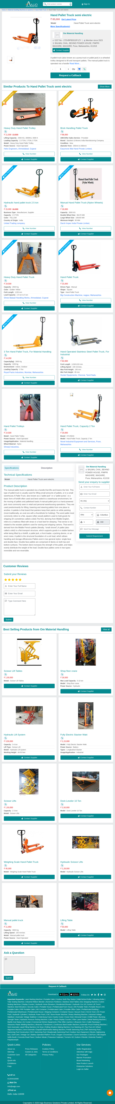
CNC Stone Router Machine (56, 1013)
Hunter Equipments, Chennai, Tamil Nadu (78, 374)
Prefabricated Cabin (55, 1008)
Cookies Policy (48, 1048)
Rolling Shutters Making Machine (57, 1026)
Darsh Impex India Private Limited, (75, 222)
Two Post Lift (90, 1026)
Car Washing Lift (77, 1026)
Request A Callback (57, 985)
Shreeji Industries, (11, 446)
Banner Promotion (84, 1057)
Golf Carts (15, 1034)
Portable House (46, 1006)
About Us (11, 1048)
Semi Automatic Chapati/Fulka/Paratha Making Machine (44, 1029)
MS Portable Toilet (81, 1006)
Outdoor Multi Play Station (66, 998)
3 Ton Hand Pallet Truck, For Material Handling (27, 350)
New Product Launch (85, 1062)
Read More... (75, 62)
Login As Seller (83, 1068)
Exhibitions (11, 1062)
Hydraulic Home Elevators (45, 1003)
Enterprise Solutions (85, 1065)
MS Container (41, 1008)
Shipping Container (52, 1011)
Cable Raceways (93, 1021)
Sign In (86, 4)
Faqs (9, 1065)
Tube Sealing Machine (15, 1001)
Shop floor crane (68, 670)
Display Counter (28, 1003)
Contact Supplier (61, 49)
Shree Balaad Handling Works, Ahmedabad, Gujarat (26, 297)
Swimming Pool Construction (18, 1031)
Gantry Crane (58, 1016)
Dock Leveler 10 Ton (70, 800)
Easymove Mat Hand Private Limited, (76, 148)
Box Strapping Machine (89, 1001)
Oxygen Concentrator (64, 1034)
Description (47, 467)
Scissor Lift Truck (93, 1003)
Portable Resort (95, 1006)
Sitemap (10, 1051)
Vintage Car (25, 1034)
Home (4, 9)
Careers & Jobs (31, 1051)
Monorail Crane (80, 1016)
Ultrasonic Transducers (43, 1024)
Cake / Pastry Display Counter (60, 1018)
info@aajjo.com (13, 1085)
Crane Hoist (69, 1016)
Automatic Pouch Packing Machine (93, 1024)
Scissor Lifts (10, 800)
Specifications (12, 467)
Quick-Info (11, 1059)
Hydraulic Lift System (14, 733)
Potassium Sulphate (55, 1036)
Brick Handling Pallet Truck (74, 127)
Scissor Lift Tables (13, 670)
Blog (9, 1057)
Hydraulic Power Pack (37, 1013)
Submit (8, 619)
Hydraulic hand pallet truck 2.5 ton (21, 201)
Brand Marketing (83, 1059)
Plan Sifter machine (65, 1021)
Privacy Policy (47, 1054)
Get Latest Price (69, 18)
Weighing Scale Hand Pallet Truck (21, 861)
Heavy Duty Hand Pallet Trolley (20, 127)
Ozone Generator (80, 1034)
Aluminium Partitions (53, 1001)
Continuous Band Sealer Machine (66, 1024)
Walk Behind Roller (84, 998)
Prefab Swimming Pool (74, 1029)
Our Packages (82, 1054)
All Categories (30, 1054)
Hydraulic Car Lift (79, 1003)
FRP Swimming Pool (92, 1029)
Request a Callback (70, 74)
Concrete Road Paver (26, 1036)
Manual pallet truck (13, 919)
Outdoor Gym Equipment (79, 1031)
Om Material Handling (73, 32)
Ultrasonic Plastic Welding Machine (20, 1024)
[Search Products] (44, 3)
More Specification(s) (60, 25)
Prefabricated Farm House (63, 1006)
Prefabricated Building (90, 1008)
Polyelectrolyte (12, 1039)
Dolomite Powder (95, 1036)
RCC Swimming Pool (38, 1031)
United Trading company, (14, 222)
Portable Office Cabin (72, 1008)
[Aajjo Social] (92, 993)
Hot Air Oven (91, 1011)
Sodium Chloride (81, 1036)
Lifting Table (66, 919)
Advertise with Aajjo (84, 1051)
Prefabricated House (35, 1011)
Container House (66, 1011)
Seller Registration (84, 1048)
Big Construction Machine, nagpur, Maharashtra (80, 294)
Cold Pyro (92, 1034)
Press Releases (31, 1048)
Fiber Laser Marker (79, 1018)
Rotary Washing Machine (78, 1013)
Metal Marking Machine (96, 1018)
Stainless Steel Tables (70, 1001)
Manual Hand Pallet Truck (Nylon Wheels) (81, 201)
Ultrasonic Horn (80, 1021)
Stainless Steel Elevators (16, 1006)
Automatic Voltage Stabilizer (26, 1016)
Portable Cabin (49, 998)
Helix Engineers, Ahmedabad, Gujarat (20, 148)
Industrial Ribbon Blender (35, 1001)
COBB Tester (93, 1016)
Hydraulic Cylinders (20, 1013)
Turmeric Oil (69, 1036)
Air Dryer (40, 1026)
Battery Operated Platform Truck (43, 1034)
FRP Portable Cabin (27, 1008)
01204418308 (13, 1078)
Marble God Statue (14, 1021)
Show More (105, 86)
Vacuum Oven (79, 1011)
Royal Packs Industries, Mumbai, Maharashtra (23, 371)
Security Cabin (32, 1006)
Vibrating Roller (98, 998)
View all (106, 628)
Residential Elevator (63, 1003)
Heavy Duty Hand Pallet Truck (19, 276)
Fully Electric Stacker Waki (73, 733)
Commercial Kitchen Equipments (44, 1021)
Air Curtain (27, 1021)
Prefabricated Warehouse (16, 1011)
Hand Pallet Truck (40, 9)
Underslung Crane (45, 1016)
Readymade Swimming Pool (58, 1031)
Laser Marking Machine (33, 998)
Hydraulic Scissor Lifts (71, 861)
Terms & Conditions (50, 1051)
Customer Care (13, 1054)
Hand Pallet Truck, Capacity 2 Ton (77, 425)
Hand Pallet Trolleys (14, 425)
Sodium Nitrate (41, 1036)
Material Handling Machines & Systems (20, 9)
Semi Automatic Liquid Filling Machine (21, 1026)
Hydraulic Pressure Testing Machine (33, 1018)
